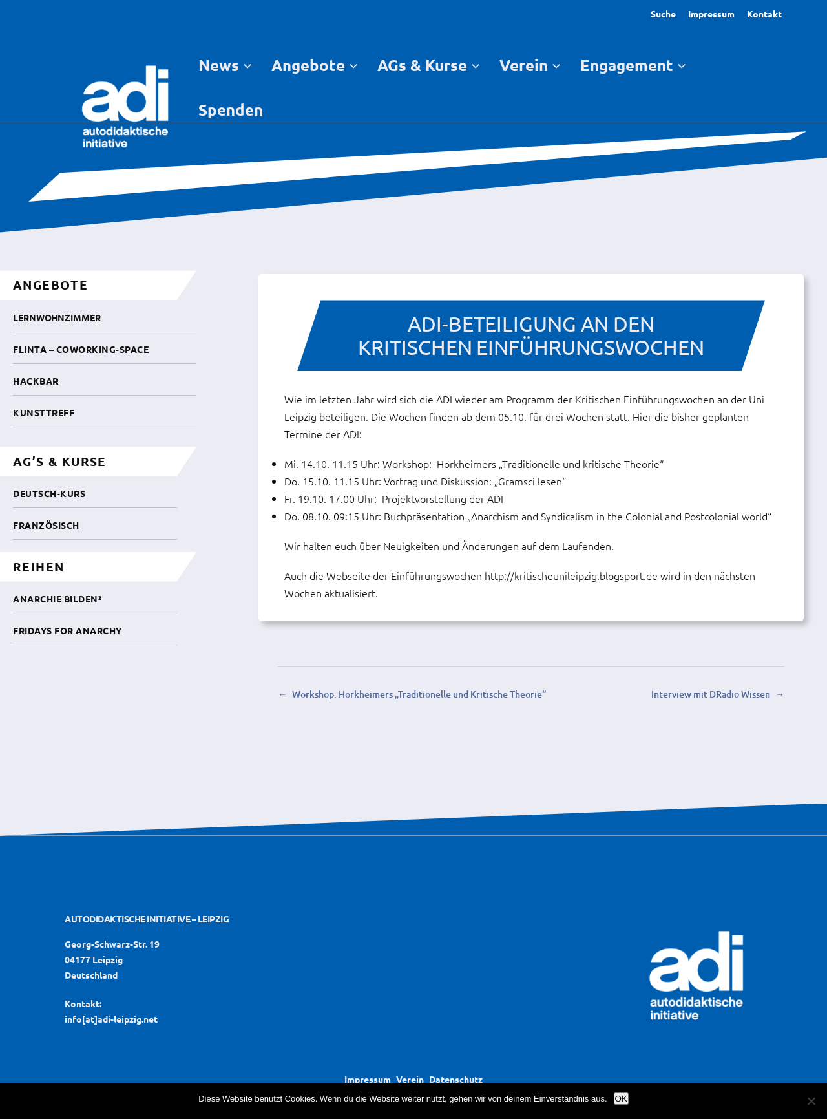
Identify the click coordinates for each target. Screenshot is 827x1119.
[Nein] (810, 1100)
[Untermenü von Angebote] (353, 64)
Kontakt (764, 13)
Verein (410, 1079)
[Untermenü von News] (247, 64)
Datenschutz (456, 1079)
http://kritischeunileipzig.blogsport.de (571, 575)
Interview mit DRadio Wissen (710, 694)
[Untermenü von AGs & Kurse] (475, 64)
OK (621, 1098)
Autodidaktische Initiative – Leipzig (147, 918)
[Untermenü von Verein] (556, 64)
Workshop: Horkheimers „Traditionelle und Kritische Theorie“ (419, 694)
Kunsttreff (43, 412)
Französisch (46, 525)
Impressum (711, 13)
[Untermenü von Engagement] (681, 64)
